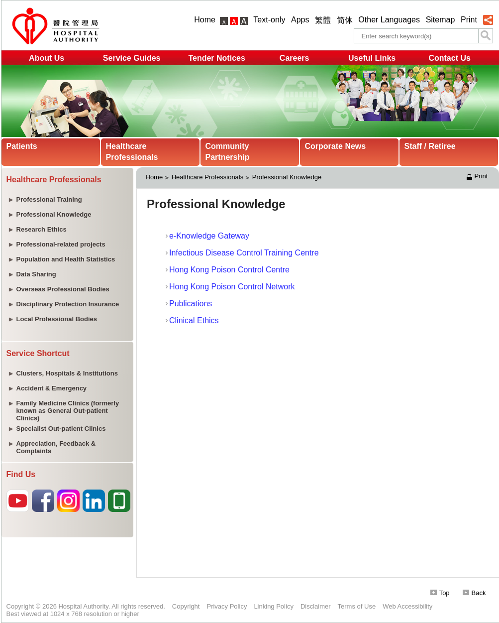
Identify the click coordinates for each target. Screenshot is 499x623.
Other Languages (389, 19)
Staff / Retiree (430, 146)
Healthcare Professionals (132, 151)
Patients (21, 146)
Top (440, 593)
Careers (294, 58)
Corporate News (335, 146)
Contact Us (449, 58)
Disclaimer (315, 606)
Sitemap (440, 19)
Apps (300, 19)
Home (204, 19)
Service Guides (132, 58)
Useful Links (372, 58)
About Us (46, 58)
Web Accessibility (407, 606)
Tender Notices (216, 58)
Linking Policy (274, 606)
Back (474, 593)
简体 (345, 20)
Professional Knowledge (286, 177)
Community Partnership (227, 151)
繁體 (323, 20)
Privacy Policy (226, 606)
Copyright (186, 606)
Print (469, 19)
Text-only (269, 19)
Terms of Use (357, 606)
